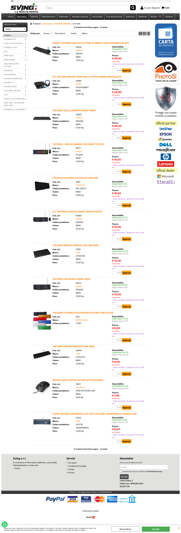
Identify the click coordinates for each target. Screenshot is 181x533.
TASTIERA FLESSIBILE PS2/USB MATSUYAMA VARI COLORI (83, 312)
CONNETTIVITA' (10, 47)
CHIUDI (179, 528)
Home (10, 17)
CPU (6, 51)
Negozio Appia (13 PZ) (120, 254)
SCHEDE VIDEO (10, 86)
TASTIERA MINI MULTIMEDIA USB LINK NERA (76, 245)
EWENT (79, 50)
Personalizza (125, 529)
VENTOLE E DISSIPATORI (14, 99)
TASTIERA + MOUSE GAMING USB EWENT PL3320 (78, 144)
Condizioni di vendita (77, 466)
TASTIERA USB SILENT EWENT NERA (71, 279)
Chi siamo (72, 463)
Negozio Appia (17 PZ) (120, 321)
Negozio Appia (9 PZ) (120, 287)
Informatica (22, 17)
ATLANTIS (80, 387)
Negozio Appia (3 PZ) (120, 119)
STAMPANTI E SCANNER (14, 109)
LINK (78, 252)
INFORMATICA (10, 39)
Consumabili (97, 17)
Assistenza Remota (80, 17)
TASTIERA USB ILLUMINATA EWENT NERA (74, 110)
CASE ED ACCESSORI (13, 43)
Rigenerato (63, 17)
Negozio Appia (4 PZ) (120, 51)
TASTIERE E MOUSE (12, 91)
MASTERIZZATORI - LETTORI (12, 65)
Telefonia (34, 17)
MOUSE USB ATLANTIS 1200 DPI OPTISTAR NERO (78, 380)
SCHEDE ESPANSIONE (13, 78)
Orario (17, 468)
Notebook (143, 17)
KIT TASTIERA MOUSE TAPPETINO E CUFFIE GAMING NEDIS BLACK (87, 76)
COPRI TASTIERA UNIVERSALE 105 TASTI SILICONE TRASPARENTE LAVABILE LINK (95, 414)
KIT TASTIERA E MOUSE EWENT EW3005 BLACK (78, 211)
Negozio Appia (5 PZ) (120, 220)
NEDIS (78, 84)
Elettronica (130, 17)
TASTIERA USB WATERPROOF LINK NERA (74, 346)
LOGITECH (80, 185)
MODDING (8, 70)
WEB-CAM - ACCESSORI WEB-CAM (14, 104)
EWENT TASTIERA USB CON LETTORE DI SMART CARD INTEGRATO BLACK (91, 43)
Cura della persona (114, 17)
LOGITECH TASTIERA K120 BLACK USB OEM (75, 178)
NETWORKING (10, 74)
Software (169, 17)
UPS (5, 95)
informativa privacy (155, 471)
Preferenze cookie (90, 511)
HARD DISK (8, 56)
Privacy (71, 473)
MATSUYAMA (82, 320)
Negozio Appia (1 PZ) (119, 85)
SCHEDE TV (9, 82)
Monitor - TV (156, 17)
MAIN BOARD (9, 60)
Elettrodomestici (48, 17)
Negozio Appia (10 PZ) (120, 355)
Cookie (71, 469)
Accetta (155, 529)
